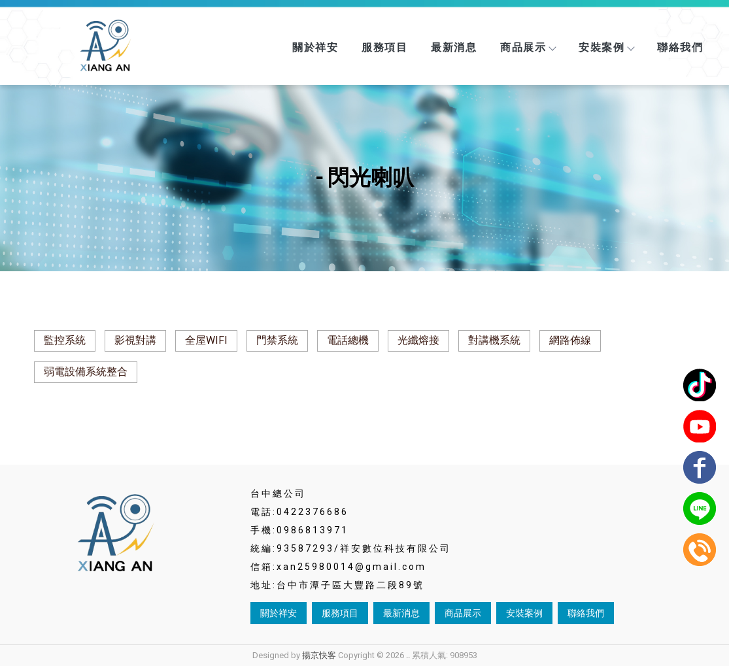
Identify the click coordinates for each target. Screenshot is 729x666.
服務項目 (384, 47)
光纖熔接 (418, 340)
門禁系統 (277, 340)
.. (408, 655)
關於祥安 (315, 47)
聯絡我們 (680, 47)
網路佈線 (570, 340)
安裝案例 (606, 47)
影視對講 (135, 340)
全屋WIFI (206, 340)
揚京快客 (319, 655)
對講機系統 (494, 340)
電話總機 (348, 340)
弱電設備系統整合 (85, 371)
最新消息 (454, 47)
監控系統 (65, 340)
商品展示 (527, 47)
